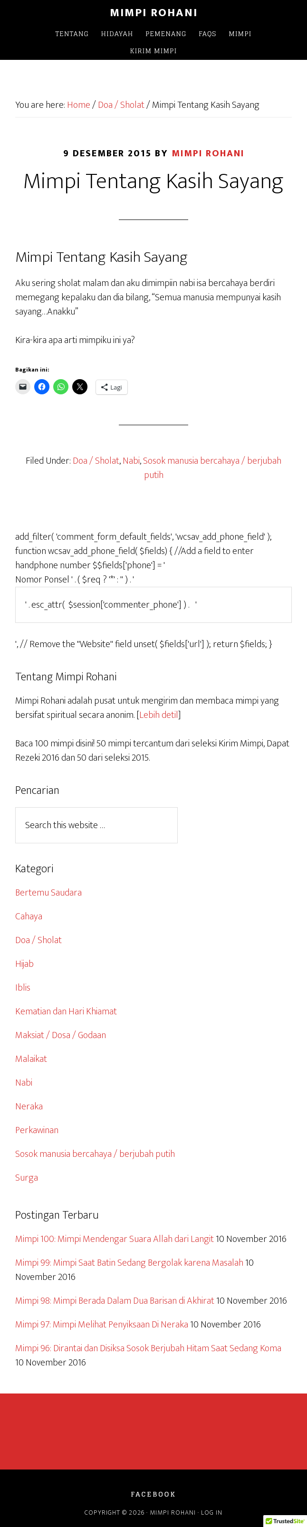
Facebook (153, 1494)
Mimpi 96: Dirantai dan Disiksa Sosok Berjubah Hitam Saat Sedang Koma (148, 1348)
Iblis (22, 988)
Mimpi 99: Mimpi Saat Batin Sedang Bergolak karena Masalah (129, 1263)
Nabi (131, 461)
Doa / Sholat (96, 461)
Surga (26, 1178)
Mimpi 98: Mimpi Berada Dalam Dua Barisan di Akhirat (114, 1301)
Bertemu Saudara (48, 893)
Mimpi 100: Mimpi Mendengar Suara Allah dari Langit (114, 1239)
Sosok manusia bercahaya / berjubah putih (212, 468)
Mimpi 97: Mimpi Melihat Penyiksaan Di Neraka (101, 1325)
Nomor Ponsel (42, 580)
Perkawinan (36, 1130)
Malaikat (31, 1059)
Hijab (24, 964)
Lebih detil (158, 715)
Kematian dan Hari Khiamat (66, 1011)
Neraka (29, 1106)
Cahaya (28, 916)
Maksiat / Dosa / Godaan (60, 1035)
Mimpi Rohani (154, 12)
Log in (211, 1512)
